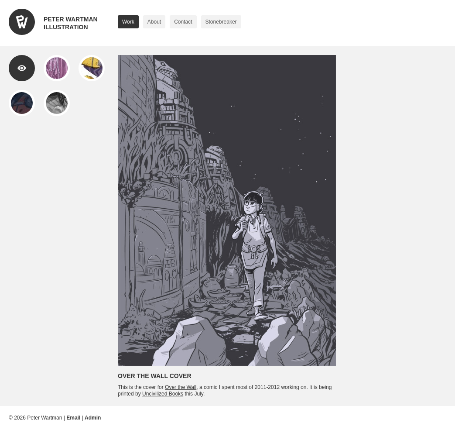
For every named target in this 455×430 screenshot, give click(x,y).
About (154, 22)
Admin (93, 418)
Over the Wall (180, 387)
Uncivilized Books (162, 394)
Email (73, 418)
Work (128, 22)
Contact (183, 22)
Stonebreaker (221, 22)
